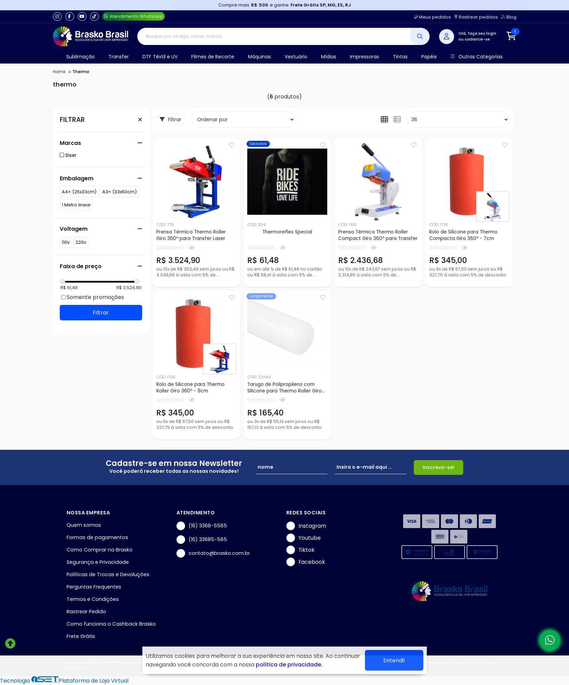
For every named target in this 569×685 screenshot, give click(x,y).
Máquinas (259, 56)
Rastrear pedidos (476, 17)
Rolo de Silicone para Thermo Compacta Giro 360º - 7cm (463, 235)
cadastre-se (477, 39)
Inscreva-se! (438, 467)
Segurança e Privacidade (98, 562)
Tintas (400, 56)
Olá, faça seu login (477, 33)
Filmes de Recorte (212, 56)
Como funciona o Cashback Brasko (111, 623)
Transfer (119, 56)
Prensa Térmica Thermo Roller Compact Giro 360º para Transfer (378, 235)
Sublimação (80, 56)
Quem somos (84, 525)
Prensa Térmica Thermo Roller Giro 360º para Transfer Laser (191, 235)
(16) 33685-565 (202, 539)
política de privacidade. (289, 665)
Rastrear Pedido (86, 611)
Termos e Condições (93, 599)
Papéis (429, 56)
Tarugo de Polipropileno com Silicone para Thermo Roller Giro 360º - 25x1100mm (284, 388)
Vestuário (296, 56)
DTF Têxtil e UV (160, 56)
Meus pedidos (432, 17)
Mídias (328, 56)
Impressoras (364, 56)
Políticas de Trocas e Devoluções (108, 574)
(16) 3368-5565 (202, 526)
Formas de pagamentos (97, 537)
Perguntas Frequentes (94, 586)
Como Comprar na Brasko (100, 549)
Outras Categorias (476, 56)
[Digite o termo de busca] (273, 36)
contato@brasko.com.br (213, 553)
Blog (508, 17)
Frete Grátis (81, 636)
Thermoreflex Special (287, 232)
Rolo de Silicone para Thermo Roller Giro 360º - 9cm (190, 387)
